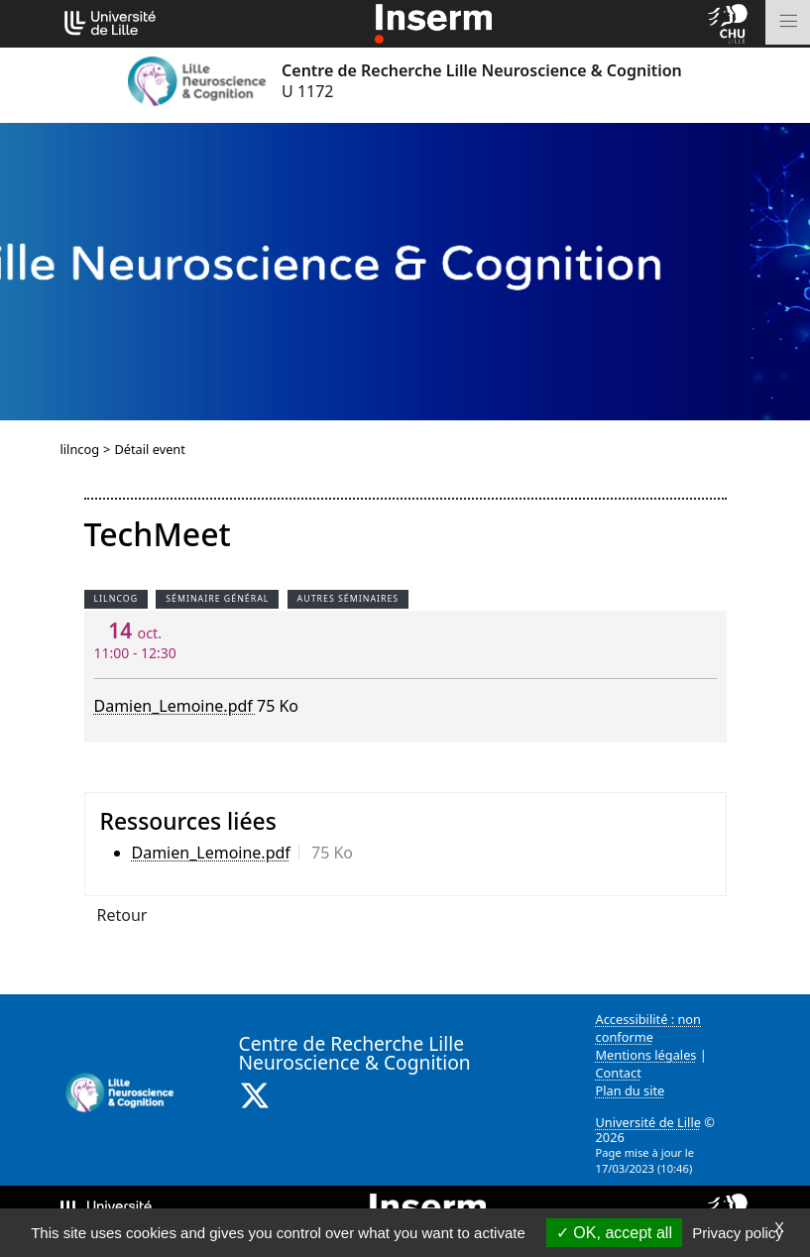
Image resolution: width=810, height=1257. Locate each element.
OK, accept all (614, 1232)
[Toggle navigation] (787, 22)
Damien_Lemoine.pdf (175, 706)
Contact (618, 1073)
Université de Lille (648, 1122)
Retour (122, 915)
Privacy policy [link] (737, 1232)
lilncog (80, 449)
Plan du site (630, 1090)
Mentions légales (646, 1055)
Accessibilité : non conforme (649, 1028)
